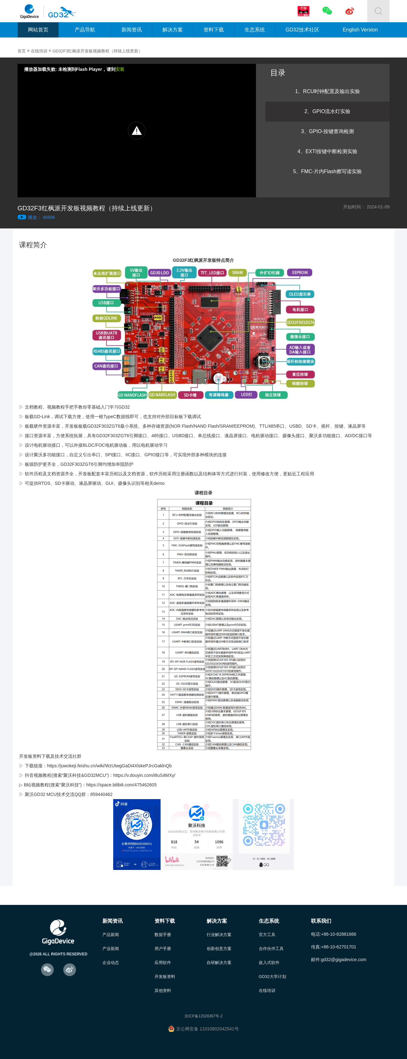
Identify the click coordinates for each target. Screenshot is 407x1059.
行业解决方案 (219, 934)
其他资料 (163, 990)
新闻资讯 (131, 29)
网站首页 (38, 29)
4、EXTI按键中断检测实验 (327, 151)
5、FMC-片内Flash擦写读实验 (327, 171)
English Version (360, 29)
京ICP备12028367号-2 (203, 1016)
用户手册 (163, 948)
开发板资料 (165, 976)
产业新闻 (110, 948)
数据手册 (163, 934)
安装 (119, 69)
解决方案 (172, 29)
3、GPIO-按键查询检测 (327, 131)
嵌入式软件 (269, 962)
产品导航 (85, 29)
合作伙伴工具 (271, 948)
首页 (21, 51)
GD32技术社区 (302, 29)
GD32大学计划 (272, 976)
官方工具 (267, 934)
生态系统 (255, 29)
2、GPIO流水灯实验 (328, 111)
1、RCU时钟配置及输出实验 (327, 91)
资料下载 (214, 29)
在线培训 (39, 51)
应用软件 (163, 962)
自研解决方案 (219, 962)
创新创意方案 (219, 948)
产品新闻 (110, 934)
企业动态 (110, 962)
